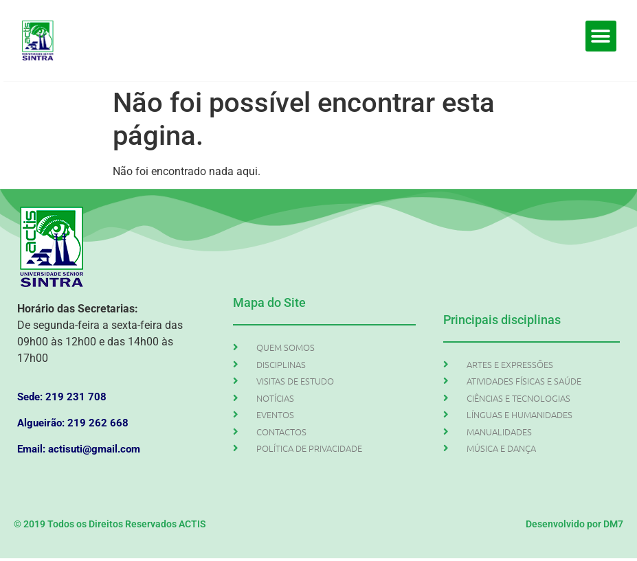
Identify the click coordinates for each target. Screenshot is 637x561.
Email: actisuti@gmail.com (78, 449)
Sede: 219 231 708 (62, 397)
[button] (600, 36)
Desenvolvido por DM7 (574, 523)
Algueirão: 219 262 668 (72, 423)
